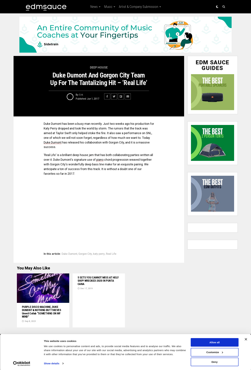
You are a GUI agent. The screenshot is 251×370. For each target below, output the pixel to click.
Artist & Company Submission (138, 7)
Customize (214, 352)
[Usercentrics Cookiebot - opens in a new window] (21, 363)
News (94, 7)
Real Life (111, 254)
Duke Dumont (53, 142)
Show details (51, 363)
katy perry (99, 254)
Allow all (215, 342)
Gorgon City (85, 254)
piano (100, 159)
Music (108, 7)
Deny (215, 361)
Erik (81, 94)
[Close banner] (246, 339)
